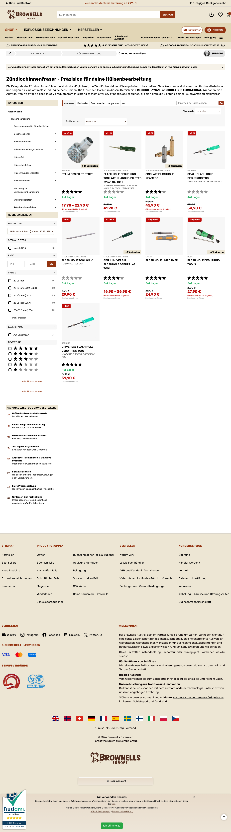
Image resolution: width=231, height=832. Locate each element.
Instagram (29, 635)
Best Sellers (9, 562)
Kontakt (183, 570)
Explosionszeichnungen (46, 30)
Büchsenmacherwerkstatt (195, 601)
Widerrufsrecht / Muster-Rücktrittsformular (146, 578)
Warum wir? (126, 554)
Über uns (184, 554)
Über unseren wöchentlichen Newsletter (32, 463)
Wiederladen (104, 37)
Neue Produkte (11, 570)
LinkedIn (72, 635)
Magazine (88, 37)
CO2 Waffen (80, 586)
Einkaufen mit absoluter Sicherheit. (29, 449)
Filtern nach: (188, 111)
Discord (9, 634)
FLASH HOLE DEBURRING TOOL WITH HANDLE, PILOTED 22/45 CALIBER (122, 178)
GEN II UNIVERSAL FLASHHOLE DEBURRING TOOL (119, 264)
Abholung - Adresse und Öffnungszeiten (204, 594)
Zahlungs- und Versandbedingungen (142, 586)
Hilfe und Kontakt (18, 3)
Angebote (218, 29)
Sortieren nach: (74, 121)
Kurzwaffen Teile (45, 37)
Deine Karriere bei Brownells (90, 594)
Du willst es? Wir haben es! (25, 416)
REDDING (143, 90)
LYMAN (155, 90)
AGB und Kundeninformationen (139, 570)
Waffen (9, 37)
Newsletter (8, 586)
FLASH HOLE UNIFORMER (161, 260)
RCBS (190, 257)
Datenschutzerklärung (193, 578)
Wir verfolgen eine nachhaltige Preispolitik (33, 489)
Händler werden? (189, 562)
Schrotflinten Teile (68, 37)
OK (51, 263)
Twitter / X (93, 635)
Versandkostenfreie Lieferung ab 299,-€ (110, 3)
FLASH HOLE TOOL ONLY (77, 260)
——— (221, 37)
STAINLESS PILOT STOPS (77, 174)
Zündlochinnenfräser (70, 212)
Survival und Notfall (85, 578)
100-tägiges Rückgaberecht (208, 3)
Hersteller (88, 30)
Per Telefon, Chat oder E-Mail (26, 427)
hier (113, 804)
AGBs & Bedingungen (100, 811)
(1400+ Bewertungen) (125, 45)
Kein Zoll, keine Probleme (24, 438)
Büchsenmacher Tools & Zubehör (158, 37)
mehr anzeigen (19, 318)
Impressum (185, 586)
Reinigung (210, 37)
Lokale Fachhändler (131, 562)
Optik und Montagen (189, 37)
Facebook (51, 635)
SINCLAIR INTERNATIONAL (184, 90)
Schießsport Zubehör (121, 37)
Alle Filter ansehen (32, 381)
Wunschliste (221, 15)
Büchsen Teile (24, 37)
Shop (9, 30)
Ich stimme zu (111, 825)
